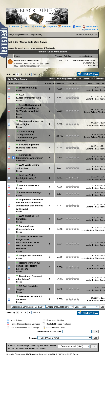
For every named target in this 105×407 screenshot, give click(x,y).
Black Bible (12, 42)
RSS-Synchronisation (36, 348)
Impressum (21, 348)
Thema (10, 83)
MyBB (52, 354)
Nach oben (33, 346)
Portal (25, 26)
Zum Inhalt (44, 346)
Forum (14, 26)
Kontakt (11, 346)
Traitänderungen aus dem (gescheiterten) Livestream (28, 266)
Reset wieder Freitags (30, 192)
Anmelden (23, 35)
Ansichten (59, 83)
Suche (37, 26)
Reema (19, 90)
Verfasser (19, 83)
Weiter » (36, 74)
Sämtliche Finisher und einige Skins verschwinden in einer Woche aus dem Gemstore (29, 242)
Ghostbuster (21, 140)
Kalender (64, 26)
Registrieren (36, 35)
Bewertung (72, 83)
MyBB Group (72, 354)
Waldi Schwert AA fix (30, 185)
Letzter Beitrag (94, 83)
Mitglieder (50, 26)
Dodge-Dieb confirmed (30, 255)
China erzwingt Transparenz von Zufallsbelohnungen (26, 134)
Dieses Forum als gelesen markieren (65, 79)
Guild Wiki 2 (89, 29)
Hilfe (77, 26)
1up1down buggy (28, 87)
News (23, 42)
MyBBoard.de (32, 354)
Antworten (49, 83)
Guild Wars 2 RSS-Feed (26, 60)
